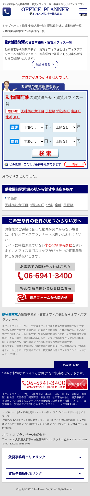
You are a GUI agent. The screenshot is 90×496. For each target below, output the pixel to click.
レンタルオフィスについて (51, 424)
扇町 (16, 117)
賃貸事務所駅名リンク (25, 473)
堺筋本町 (63, 111)
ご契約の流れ (9, 420)
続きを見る (43, 64)
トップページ (9, 412)
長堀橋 (50, 111)
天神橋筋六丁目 (32, 111)
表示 (75, 164)
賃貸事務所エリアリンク (26, 457)
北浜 (9, 117)
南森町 (76, 111)
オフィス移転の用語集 (63, 420)
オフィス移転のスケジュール (33, 420)
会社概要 (23, 412)
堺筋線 (12, 198)
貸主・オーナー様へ (40, 412)
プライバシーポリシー (65, 412)
